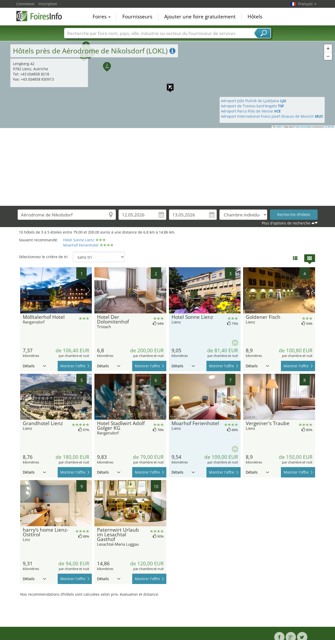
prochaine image (89, 290)
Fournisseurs (137, 16)
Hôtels (255, 16)
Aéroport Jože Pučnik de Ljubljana (253, 100)
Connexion (25, 3)
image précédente (23, 290)
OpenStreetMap (303, 126)
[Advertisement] (167, 167)
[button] (83, 42)
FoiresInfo (42, 16)
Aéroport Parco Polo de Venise (251, 111)
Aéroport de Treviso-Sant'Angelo (252, 105)
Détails (34, 365)
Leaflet (277, 126)
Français (307, 3)
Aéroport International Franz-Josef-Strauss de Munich (272, 116)
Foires (101, 16)
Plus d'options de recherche (286, 223)
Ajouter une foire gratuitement (200, 16)
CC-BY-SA (329, 126)
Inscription (48, 3)
